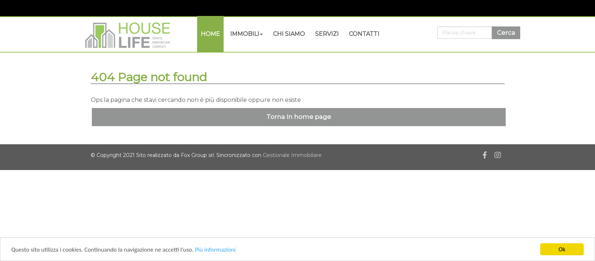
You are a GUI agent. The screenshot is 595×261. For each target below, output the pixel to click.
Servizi (327, 33)
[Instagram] (497, 156)
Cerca (506, 32)
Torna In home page (298, 116)
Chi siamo (289, 33)
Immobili (246, 33)
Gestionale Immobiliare (292, 155)
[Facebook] (484, 156)
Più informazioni (215, 250)
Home (210, 33)
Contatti (364, 33)
